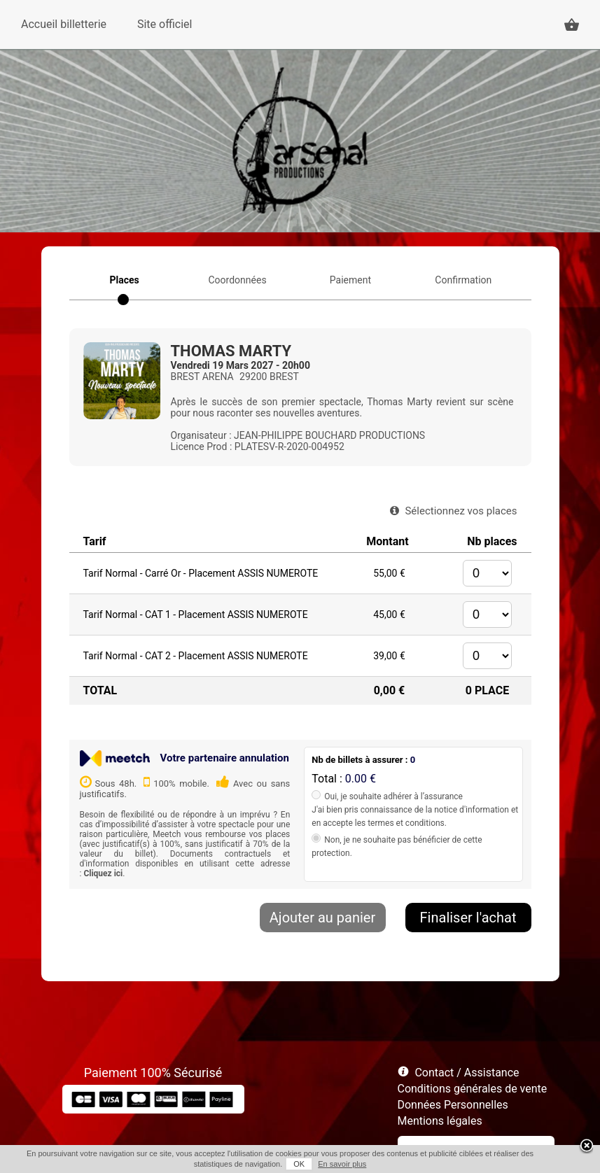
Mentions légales (440, 1121)
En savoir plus (342, 1164)
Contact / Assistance (466, 1072)
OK (299, 1164)
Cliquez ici (103, 873)
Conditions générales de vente (472, 1088)
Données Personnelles (453, 1104)
